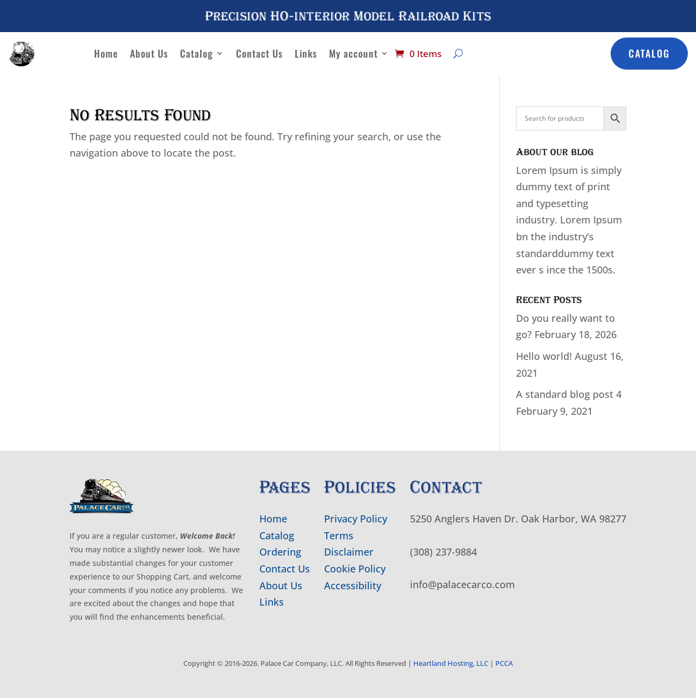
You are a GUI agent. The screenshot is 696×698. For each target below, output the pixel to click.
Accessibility (352, 585)
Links (306, 53)
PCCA (504, 663)
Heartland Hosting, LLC (450, 663)
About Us (149, 53)
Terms (338, 535)
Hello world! (544, 356)
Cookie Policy (355, 568)
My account (353, 53)
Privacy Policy (355, 518)
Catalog (196, 53)
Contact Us (259, 53)
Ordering (280, 551)
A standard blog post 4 (569, 394)
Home (106, 53)
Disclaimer (349, 551)
